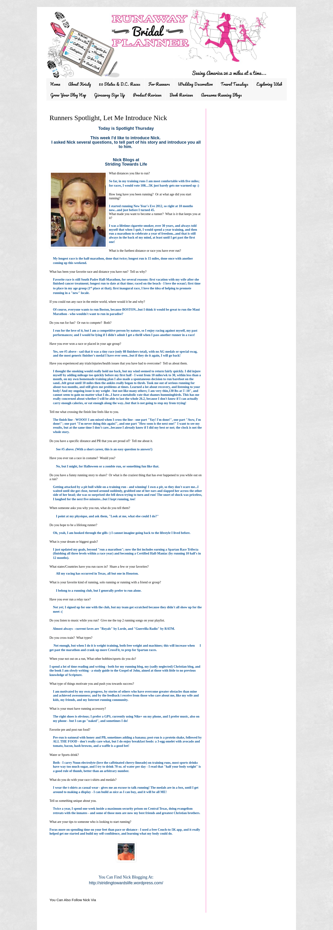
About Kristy (79, 84)
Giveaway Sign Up (109, 95)
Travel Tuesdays (234, 84)
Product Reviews (147, 95)
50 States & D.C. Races (119, 84)
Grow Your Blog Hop (68, 95)
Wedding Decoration (195, 84)
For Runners (159, 84)
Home (55, 84)
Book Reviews (181, 95)
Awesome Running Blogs (221, 95)
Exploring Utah (269, 84)
